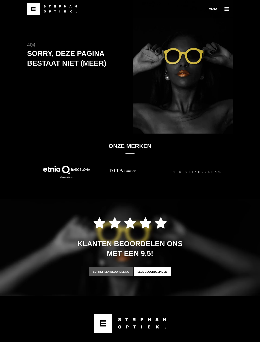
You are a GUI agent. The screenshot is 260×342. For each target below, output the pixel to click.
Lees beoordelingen (152, 271)
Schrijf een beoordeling (111, 271)
